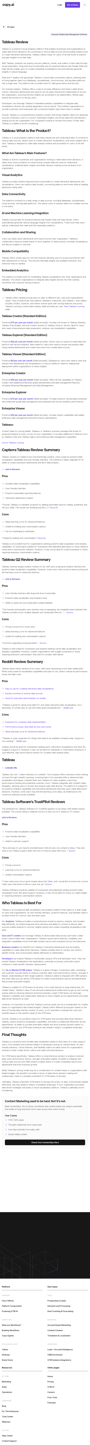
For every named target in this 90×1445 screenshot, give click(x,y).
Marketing (6, 1381)
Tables (5, 1349)
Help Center (7, 1435)
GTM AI (50, 1387)
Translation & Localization (58, 1335)
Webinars (6, 1422)
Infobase (6, 1355)
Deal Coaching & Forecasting (60, 1311)
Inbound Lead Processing (58, 1306)
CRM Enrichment (54, 1355)
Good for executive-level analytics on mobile (25, 698)
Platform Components (12, 1306)
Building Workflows (10, 1330)
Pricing (50, 1381)
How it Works (8, 1301)
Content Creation (55, 1330)
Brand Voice (7, 1360)
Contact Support (9, 1441)
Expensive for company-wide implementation (25, 722)
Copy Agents (8, 1335)
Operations (7, 1392)
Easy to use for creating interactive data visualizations (29, 688)
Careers (51, 1392)
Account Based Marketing (59, 1325)
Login (59, 5)
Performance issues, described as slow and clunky (28, 727)
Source (53, 507)
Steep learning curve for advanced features (25, 731)
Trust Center (7, 1416)
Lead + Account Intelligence (60, 1349)
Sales (4, 1387)
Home (50, 1376)
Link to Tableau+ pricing (13, 442)
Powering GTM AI (10, 1311)
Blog (4, 1406)
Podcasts (51, 1402)
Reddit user (68, 708)
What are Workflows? (11, 1325)
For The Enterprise (10, 1411)
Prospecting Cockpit (56, 1301)
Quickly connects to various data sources (24, 693)
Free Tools (52, 1397)
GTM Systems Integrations (59, 1360)
